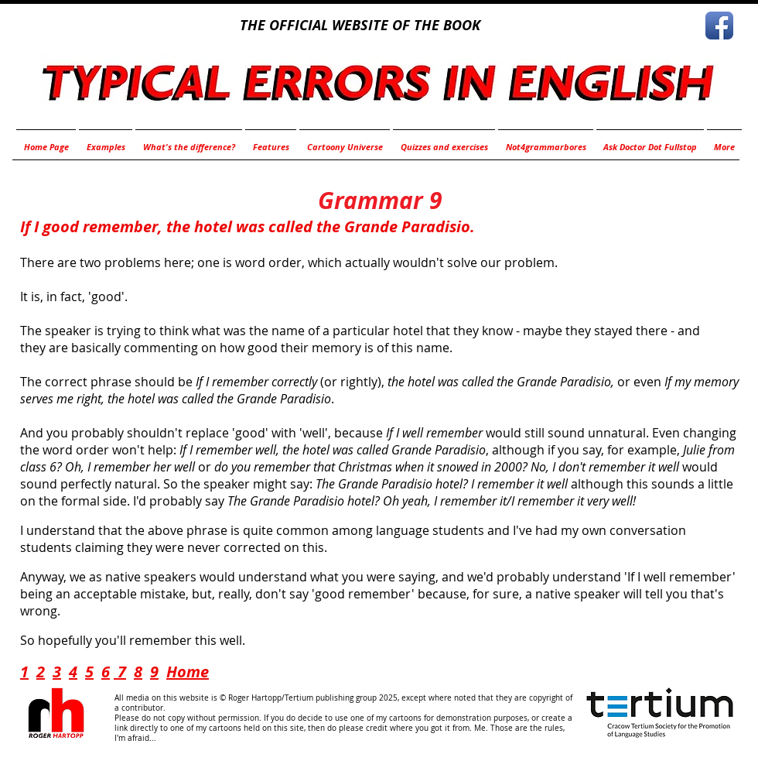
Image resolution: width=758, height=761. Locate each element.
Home (187, 671)
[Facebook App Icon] (719, 25)
